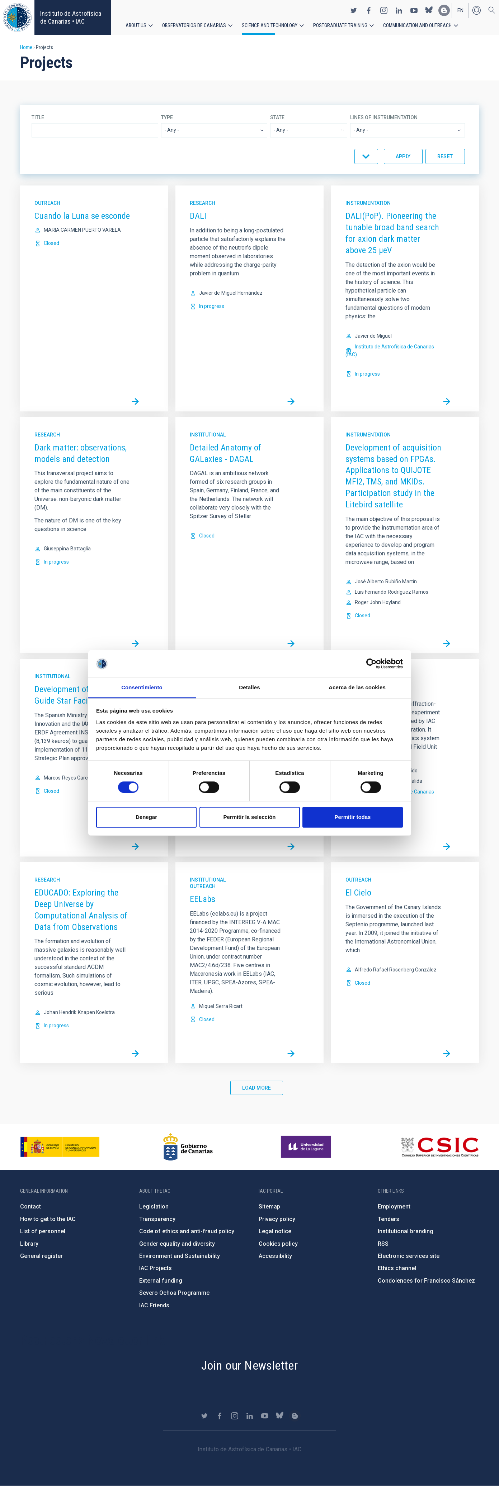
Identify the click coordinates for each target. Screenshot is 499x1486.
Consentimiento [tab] (142, 687)
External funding (160, 1280)
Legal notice (275, 1231)
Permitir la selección (249, 817)
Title (38, 117)
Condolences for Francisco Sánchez (426, 1280)
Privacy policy (277, 1219)
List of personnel (42, 1231)
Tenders (388, 1219)
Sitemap (269, 1206)
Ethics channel (397, 1268)
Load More (256, 1088)
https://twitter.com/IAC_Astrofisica (353, 10)
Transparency (157, 1219)
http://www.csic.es (439, 1147)
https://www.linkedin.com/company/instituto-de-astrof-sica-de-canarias (398, 10)
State (277, 117)
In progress (211, 306)
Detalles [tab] (249, 687)
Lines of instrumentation (384, 117)
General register (41, 1256)
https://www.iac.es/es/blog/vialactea (444, 10)
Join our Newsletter (249, 1365)
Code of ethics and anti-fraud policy (186, 1231)
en (460, 10)
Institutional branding (405, 1231)
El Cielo (358, 893)
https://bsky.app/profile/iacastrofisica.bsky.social (429, 10)
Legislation (154, 1206)
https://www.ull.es (307, 1147)
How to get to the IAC (48, 1219)
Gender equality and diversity (177, 1243)
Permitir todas (353, 817)
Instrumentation (368, 203)
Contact (30, 1206)
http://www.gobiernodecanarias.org (188, 1147)
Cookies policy (278, 1243)
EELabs (202, 899)
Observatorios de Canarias (194, 25)
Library (29, 1243)
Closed (51, 243)
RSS (383, 1243)
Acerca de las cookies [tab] (357, 687)
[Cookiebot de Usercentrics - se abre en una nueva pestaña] (371, 663)
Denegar (146, 817)
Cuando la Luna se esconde (82, 216)
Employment (394, 1206)
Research (202, 203)
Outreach (47, 203)
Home (26, 47)
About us (136, 25)
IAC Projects (155, 1268)
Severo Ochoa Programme (174, 1292)
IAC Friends (154, 1305)
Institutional (208, 435)
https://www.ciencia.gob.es (60, 1147)
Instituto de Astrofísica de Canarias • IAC (70, 17)
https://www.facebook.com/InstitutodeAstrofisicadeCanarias (368, 10)
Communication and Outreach (417, 25)
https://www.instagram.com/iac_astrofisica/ (383, 10)
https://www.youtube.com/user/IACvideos (414, 10)
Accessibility (275, 1256)
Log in (476, 10)
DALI (198, 216)
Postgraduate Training (340, 25)
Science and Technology (269, 25)
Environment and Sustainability (179, 1256)
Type (167, 117)
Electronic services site (408, 1256)
